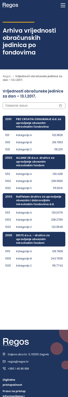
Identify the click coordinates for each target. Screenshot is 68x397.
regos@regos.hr (18, 362)
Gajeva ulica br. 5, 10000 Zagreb (28, 354)
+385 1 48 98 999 (18, 369)
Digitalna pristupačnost (12, 382)
